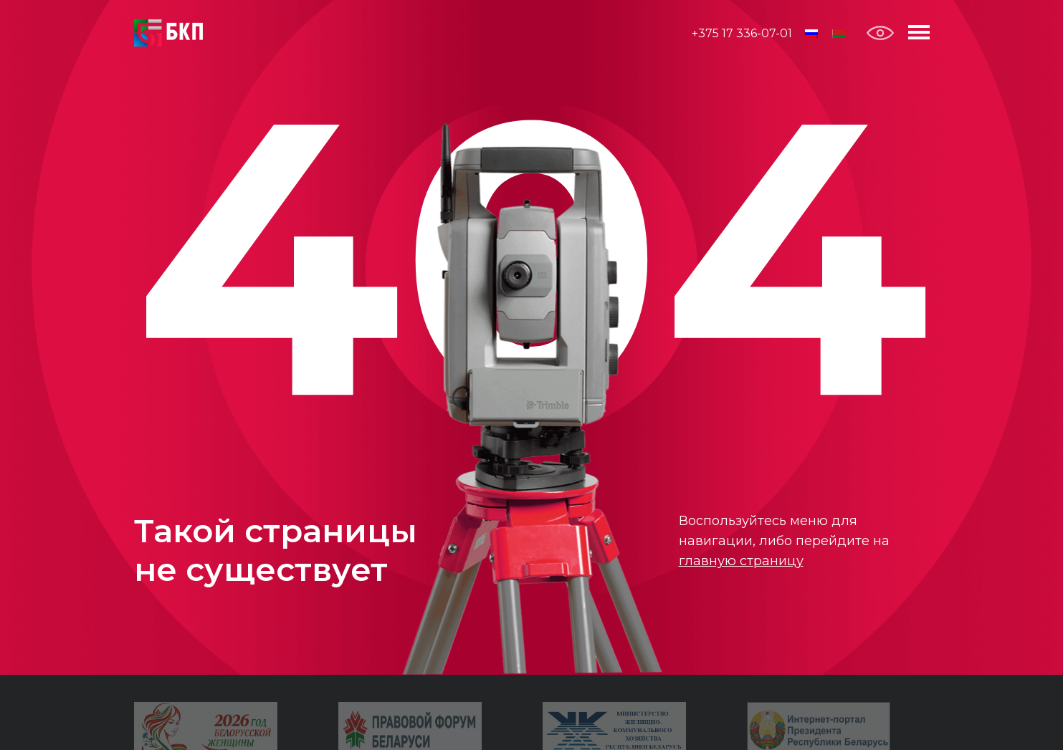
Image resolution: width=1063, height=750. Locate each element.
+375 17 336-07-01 (742, 33)
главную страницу (741, 561)
